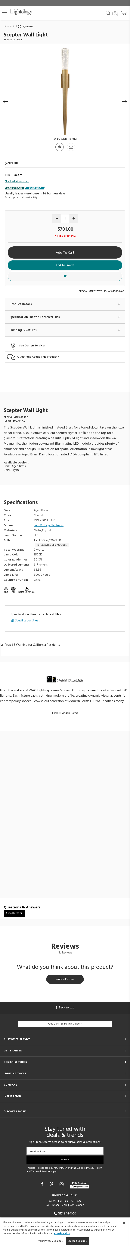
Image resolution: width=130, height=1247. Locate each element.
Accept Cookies (77, 1241)
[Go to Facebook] (42, 1184)
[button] (5, 12)
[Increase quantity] (73, 218)
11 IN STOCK (13, 175)
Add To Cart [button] (65, 253)
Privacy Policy (94, 1168)
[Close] (124, 1223)
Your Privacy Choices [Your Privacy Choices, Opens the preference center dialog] (50, 1241)
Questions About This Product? (38, 357)
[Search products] (108, 13)
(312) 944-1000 (65, 1213)
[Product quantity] (65, 218)
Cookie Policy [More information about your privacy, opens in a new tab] (62, 1234)
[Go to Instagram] (62, 1184)
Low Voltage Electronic (48, 525)
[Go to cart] (124, 12)
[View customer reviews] (79, 1184)
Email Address (37, 1151)
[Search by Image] (115, 13)
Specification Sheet (27, 621)
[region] (65, 1232)
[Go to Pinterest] (59, 151)
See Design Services (32, 346)
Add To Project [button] (65, 265)
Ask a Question (14, 913)
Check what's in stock (17, 181)
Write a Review (65, 979)
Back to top (65, 1007)
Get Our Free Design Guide (65, 1024)
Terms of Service (40, 1171)
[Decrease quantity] (56, 218)
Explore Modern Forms (65, 713)
